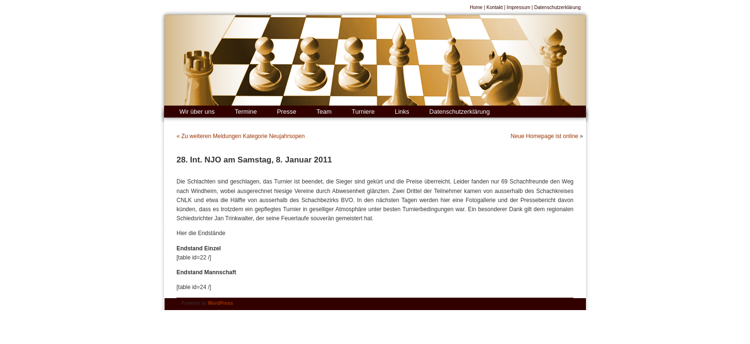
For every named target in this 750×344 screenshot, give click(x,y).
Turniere (363, 111)
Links (402, 111)
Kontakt (494, 7)
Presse (286, 111)
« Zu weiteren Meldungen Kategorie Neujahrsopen (240, 136)
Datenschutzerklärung (557, 7)
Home (476, 7)
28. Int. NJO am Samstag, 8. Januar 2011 (254, 159)
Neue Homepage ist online (544, 136)
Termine (246, 111)
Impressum (518, 7)
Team (323, 111)
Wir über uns (197, 111)
